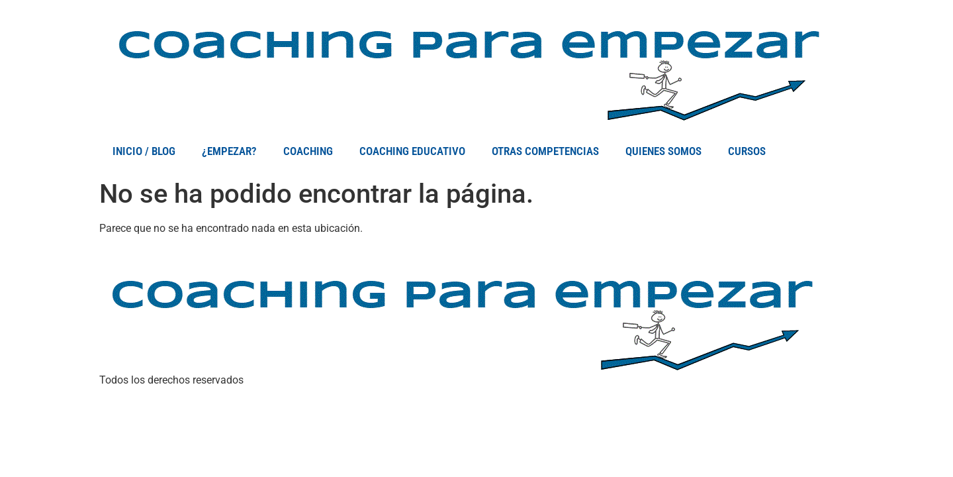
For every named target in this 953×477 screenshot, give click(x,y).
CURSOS (747, 151)
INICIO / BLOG (144, 151)
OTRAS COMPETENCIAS (545, 151)
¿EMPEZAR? (229, 151)
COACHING (308, 151)
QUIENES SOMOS (663, 151)
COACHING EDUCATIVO (412, 151)
